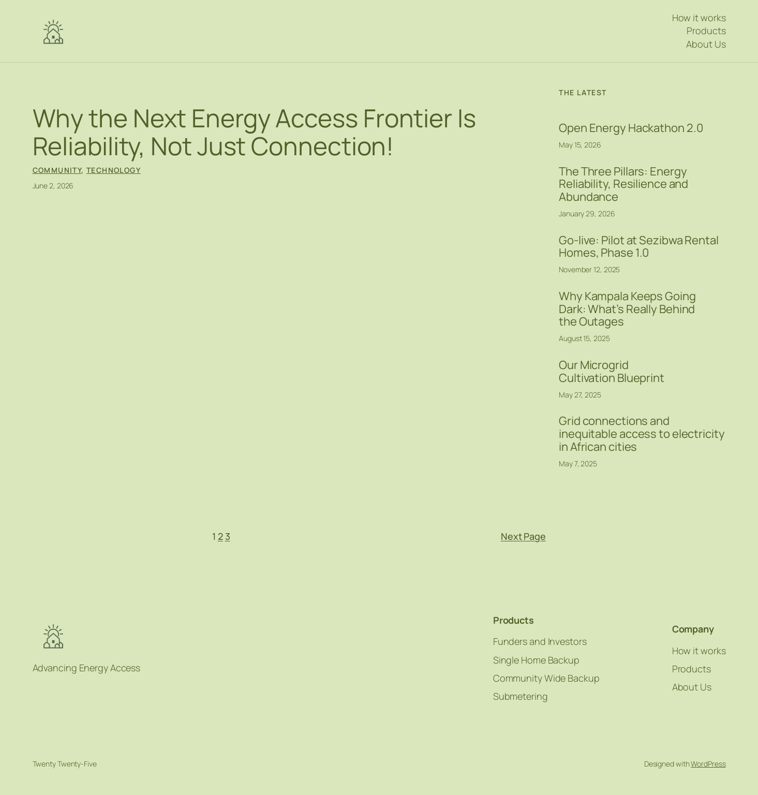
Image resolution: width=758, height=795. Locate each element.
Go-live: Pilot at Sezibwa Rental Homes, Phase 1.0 (639, 247)
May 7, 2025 (578, 463)
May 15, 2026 (580, 145)
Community (57, 170)
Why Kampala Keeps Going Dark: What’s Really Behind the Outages (627, 309)
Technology (113, 170)
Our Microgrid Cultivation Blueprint (611, 372)
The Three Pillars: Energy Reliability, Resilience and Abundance (623, 184)
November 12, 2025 (589, 269)
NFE (53, 31)
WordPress (708, 764)
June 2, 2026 (53, 185)
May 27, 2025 (580, 395)
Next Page (523, 536)
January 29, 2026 (587, 213)
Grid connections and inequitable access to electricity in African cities (642, 434)
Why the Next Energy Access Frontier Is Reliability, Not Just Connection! (254, 132)
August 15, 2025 (584, 338)
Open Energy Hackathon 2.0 (631, 128)
